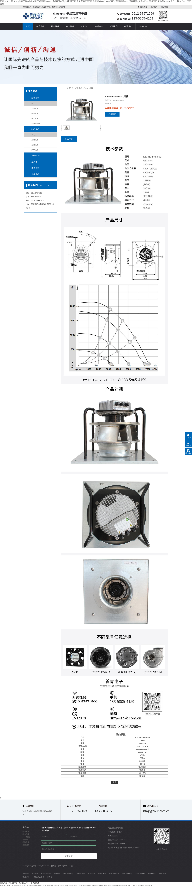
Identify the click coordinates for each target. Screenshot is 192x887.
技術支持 (143, 26)
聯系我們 (153, 7)
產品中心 (99, 26)
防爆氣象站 (102, 873)
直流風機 (34, 140)
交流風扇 (34, 113)
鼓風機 (34, 162)
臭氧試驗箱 (80, 873)
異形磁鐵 (57, 873)
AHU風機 (70, 26)
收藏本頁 (143, 7)
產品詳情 (69, 139)
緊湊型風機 (35, 124)
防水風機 (34, 150)
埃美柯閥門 (152, 873)
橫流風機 (35, 168)
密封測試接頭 (68, 873)
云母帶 (49, 877)
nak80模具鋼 (46, 873)
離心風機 (55, 26)
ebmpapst (34, 135)
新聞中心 (114, 26)
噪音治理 (91, 873)
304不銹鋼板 (140, 873)
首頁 (28, 26)
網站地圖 (164, 7)
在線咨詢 (112, 114)
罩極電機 (35, 174)
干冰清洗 (162, 873)
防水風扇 (34, 118)
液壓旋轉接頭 (114, 873)
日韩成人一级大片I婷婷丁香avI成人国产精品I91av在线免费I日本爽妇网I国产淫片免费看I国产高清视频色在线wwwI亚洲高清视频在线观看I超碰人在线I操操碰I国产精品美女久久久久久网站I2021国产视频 (76, 886)
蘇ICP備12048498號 (65, 866)
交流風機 (34, 145)
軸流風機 (40, 26)
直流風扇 (34, 108)
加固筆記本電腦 (38, 877)
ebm (32, 104)
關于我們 (84, 26)
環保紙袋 (26, 877)
